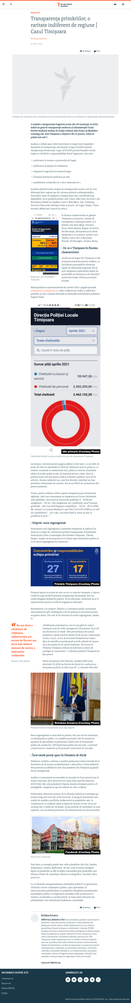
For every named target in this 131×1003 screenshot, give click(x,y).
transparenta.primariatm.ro (44, 291)
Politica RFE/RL (8, 988)
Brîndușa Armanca (39, 39)
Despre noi (6, 983)
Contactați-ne (7, 979)
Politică (35, 13)
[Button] (85, 51)
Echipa (5, 993)
